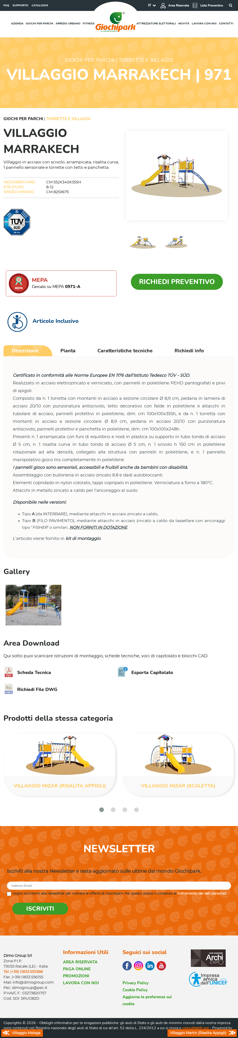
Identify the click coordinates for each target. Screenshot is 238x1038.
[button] (101, 810)
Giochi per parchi (39, 23)
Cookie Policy (135, 990)
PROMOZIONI (76, 976)
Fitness (89, 23)
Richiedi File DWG (30, 689)
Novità (183, 23)
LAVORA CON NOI (81, 983)
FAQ (6, 5)
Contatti (226, 23)
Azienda (17, 23)
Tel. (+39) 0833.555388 (23, 972)
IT (149, 5)
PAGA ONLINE (77, 969)
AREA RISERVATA (80, 962)
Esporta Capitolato (145, 672)
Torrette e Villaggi (68, 119)
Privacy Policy (135, 983)
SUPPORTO (20, 5)
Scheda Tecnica (27, 672)
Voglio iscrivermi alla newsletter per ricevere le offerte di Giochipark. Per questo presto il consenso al (119, 893)
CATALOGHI (40, 5)
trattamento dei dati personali (201, 893)
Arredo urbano (68, 23)
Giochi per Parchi (23, 119)
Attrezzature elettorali (156, 23)
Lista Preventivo (207, 5)
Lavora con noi (204, 23)
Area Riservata (174, 5)
